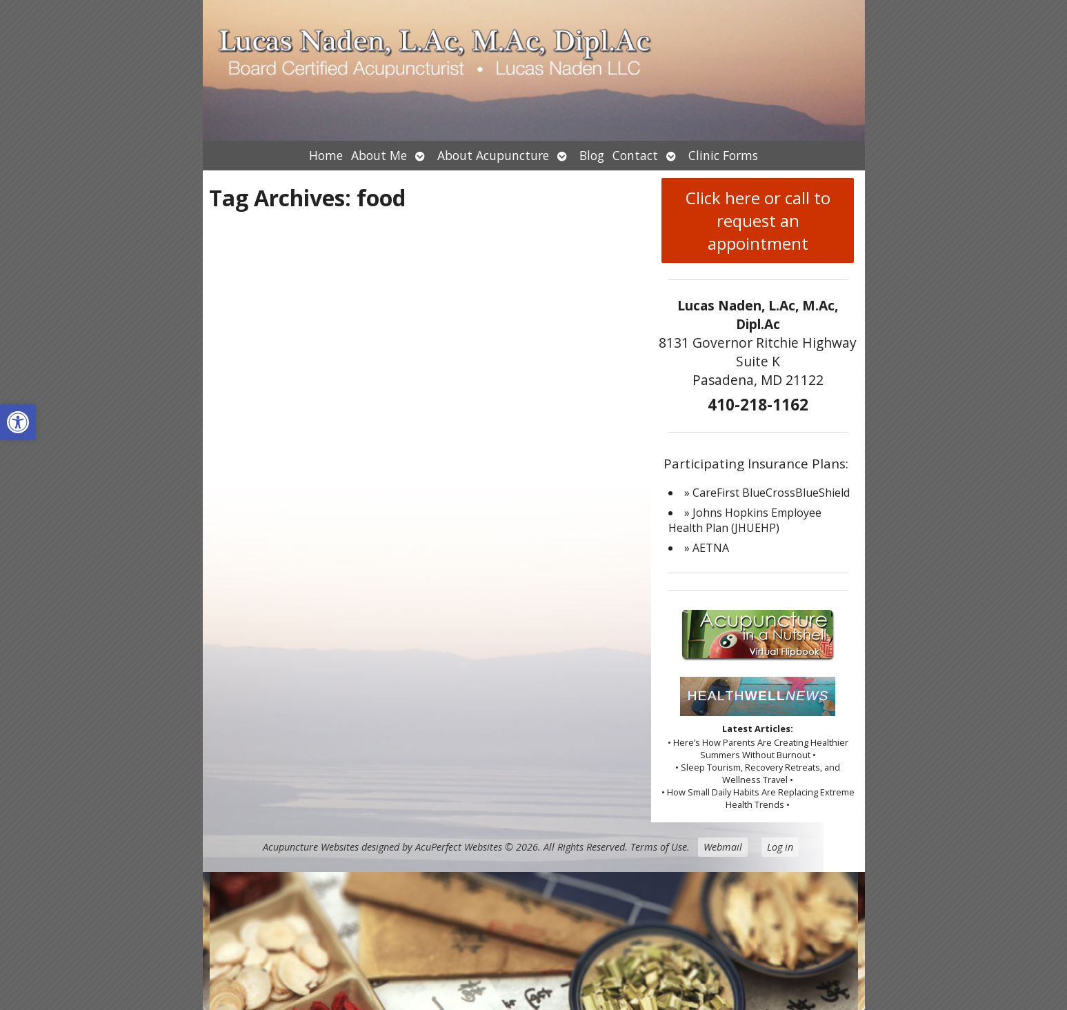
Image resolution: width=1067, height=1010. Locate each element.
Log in (780, 846)
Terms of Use (658, 846)
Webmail (723, 846)
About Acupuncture (493, 155)
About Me (379, 155)
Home (326, 155)
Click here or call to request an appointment (758, 220)
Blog (591, 155)
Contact (635, 155)
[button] (18, 422)
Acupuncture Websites (311, 846)
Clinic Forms (723, 155)
